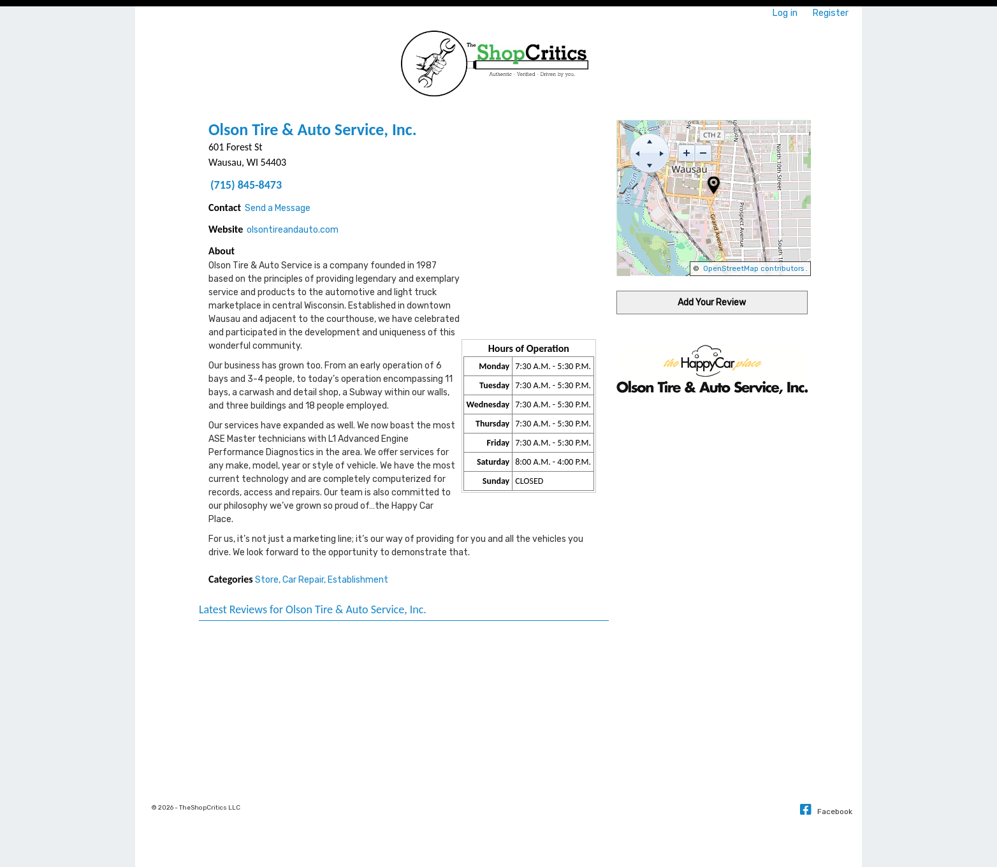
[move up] (649, 141)
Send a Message (277, 208)
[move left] (637, 153)
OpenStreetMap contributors (753, 268)
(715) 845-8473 (246, 185)
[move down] (649, 165)
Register (830, 12)
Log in (784, 12)
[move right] (661, 153)
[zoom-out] (703, 153)
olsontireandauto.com (292, 229)
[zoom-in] (686, 153)
